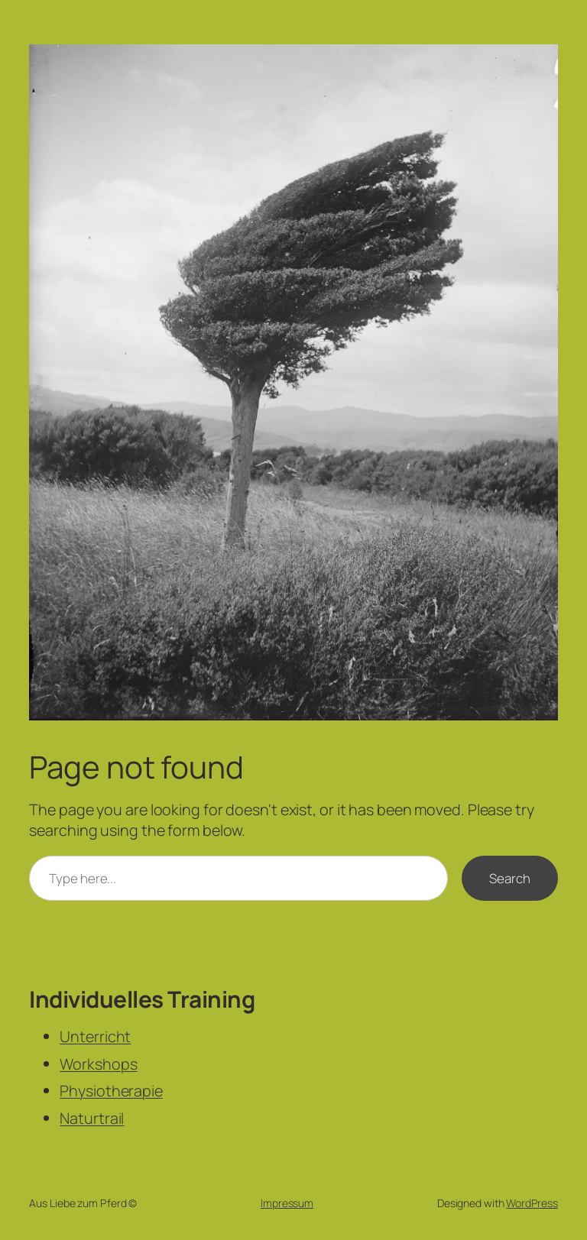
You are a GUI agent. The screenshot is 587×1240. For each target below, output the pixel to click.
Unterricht (95, 1036)
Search (509, 878)
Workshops (98, 1064)
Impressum (287, 1203)
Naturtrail (92, 1118)
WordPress (531, 1203)
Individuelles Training (142, 999)
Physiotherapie (111, 1090)
